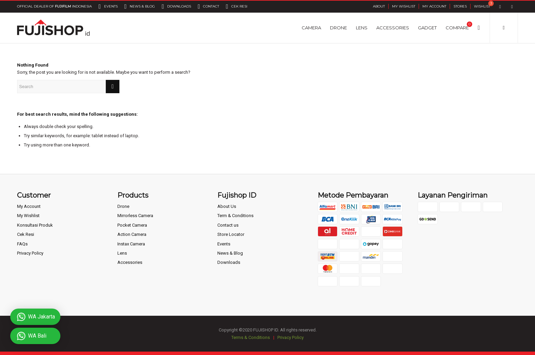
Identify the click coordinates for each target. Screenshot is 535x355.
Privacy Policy (30, 253)
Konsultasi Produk (35, 225)
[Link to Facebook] (500, 7)
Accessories (129, 262)
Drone (123, 206)
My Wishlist (403, 6)
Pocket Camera (132, 225)
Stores (460, 6)
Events (223, 243)
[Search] (478, 27)
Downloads (228, 262)
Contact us (227, 225)
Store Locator (230, 234)
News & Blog (230, 253)
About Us (226, 206)
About (379, 6)
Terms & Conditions (250, 337)
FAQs (22, 243)
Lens (122, 253)
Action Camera (131, 234)
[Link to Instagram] (512, 7)
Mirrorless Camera (135, 215)
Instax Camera (131, 243)
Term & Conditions (235, 215)
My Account (434, 6)
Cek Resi (25, 234)
